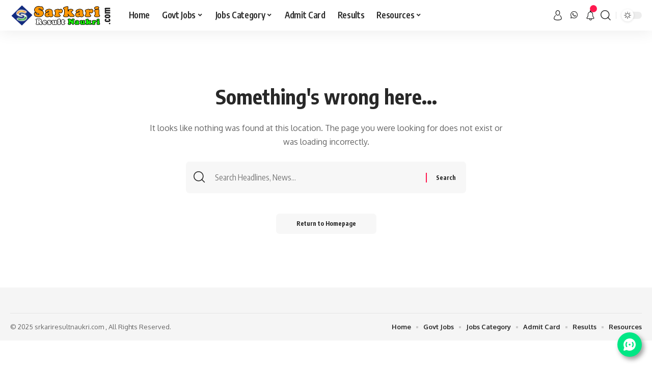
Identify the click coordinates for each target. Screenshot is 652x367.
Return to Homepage (326, 223)
